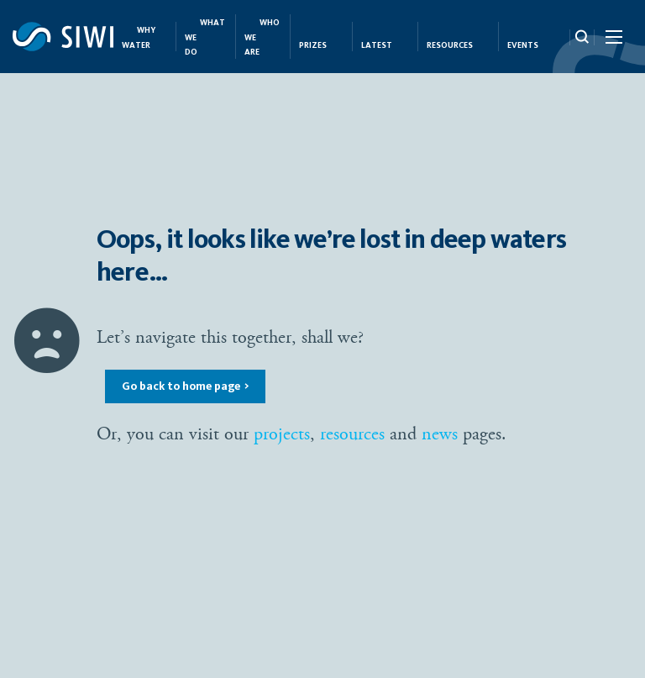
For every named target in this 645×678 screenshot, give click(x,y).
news (440, 433)
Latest (376, 45)
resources (352, 433)
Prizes (313, 45)
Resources (450, 45)
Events (522, 45)
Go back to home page (181, 386)
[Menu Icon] (613, 40)
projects (282, 433)
